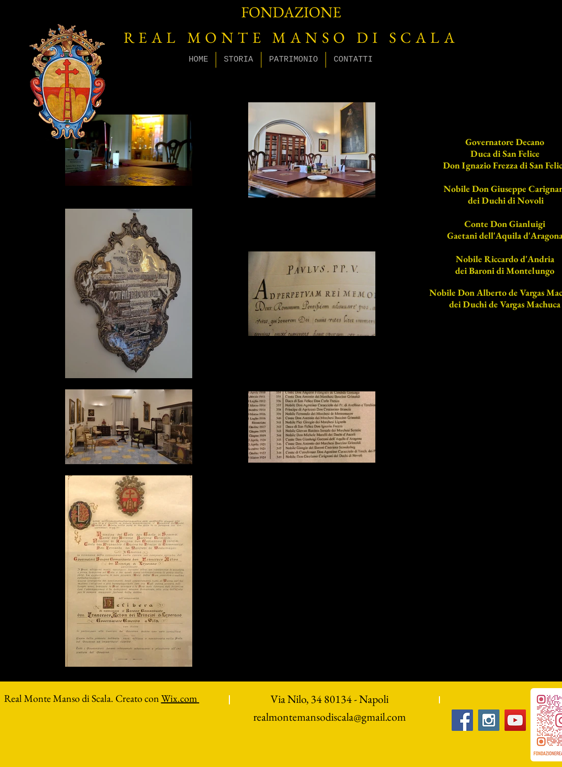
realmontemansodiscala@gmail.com (329, 716)
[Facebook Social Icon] (462, 720)
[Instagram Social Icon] (488, 720)
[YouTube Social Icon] (515, 720)
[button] (238, 60)
